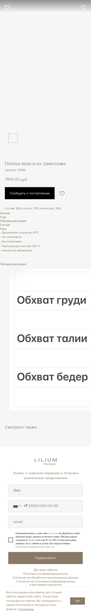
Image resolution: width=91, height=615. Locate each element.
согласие (53, 533)
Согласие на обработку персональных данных (45, 578)
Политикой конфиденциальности (35, 546)
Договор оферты (46, 570)
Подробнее (26, 609)
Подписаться (45, 558)
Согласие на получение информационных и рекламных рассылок (45, 583)
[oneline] (45, 490)
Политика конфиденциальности (45, 574)
